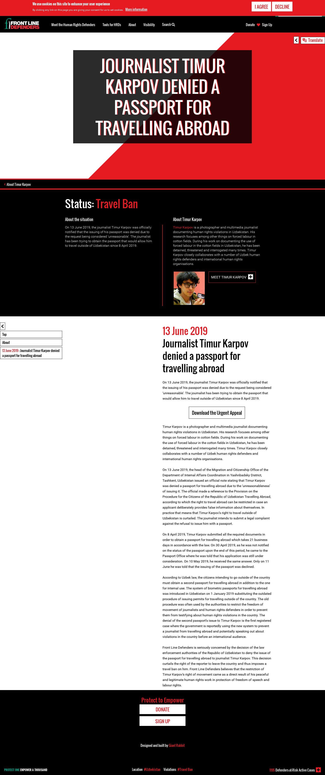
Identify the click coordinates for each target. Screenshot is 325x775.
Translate (315, 40)
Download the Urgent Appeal (217, 412)
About (6, 342)
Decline (282, 6)
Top (4, 334)
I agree (261, 6)
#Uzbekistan (152, 769)
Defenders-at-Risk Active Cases (292, 770)
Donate (250, 25)
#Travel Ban (185, 769)
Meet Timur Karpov (228, 277)
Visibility (149, 24)
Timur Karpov (183, 227)
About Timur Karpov (19, 184)
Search (168, 24)
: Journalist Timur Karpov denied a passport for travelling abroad (30, 353)
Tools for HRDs (112, 24)
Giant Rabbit (177, 745)
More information (136, 9)
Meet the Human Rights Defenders (73, 24)
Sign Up (267, 25)
